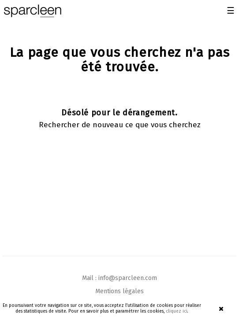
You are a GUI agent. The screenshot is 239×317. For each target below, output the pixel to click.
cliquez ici (176, 311)
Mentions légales (119, 291)
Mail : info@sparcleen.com (119, 278)
